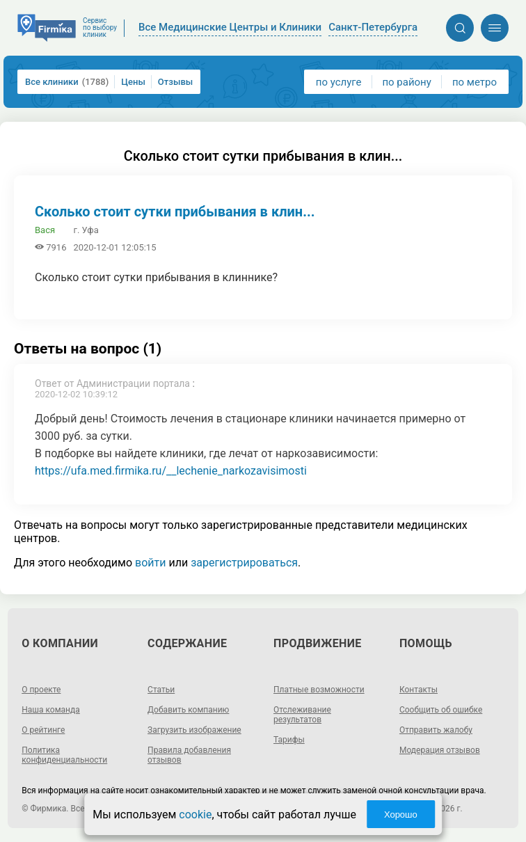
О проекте (41, 689)
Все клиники (67, 82)
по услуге (339, 82)
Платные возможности (319, 689)
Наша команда (51, 710)
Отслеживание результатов (302, 714)
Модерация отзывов (439, 750)
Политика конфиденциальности (64, 755)
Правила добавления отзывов (189, 755)
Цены (133, 82)
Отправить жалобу (435, 730)
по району (406, 82)
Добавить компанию (188, 710)
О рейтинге (43, 730)
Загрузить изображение (194, 730)
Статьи (161, 689)
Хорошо (400, 814)
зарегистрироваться (244, 562)
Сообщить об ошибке (440, 710)
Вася (45, 230)
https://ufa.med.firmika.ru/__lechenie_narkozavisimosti (171, 470)
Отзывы (175, 82)
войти (150, 562)
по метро (474, 82)
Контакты (418, 689)
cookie (195, 814)
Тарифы (289, 740)
